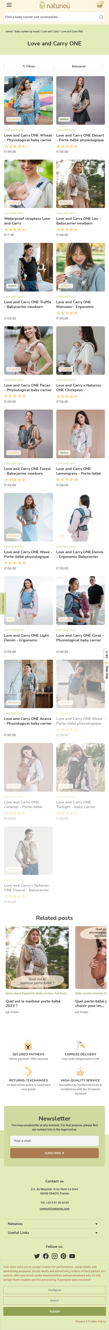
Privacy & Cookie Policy (90, 1321)
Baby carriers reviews (89, 993)
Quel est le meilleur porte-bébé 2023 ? (33, 1003)
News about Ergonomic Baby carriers (29, 993)
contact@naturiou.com (55, 1208)
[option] (37, 973)
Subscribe (53, 1153)
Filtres (30, 66)
